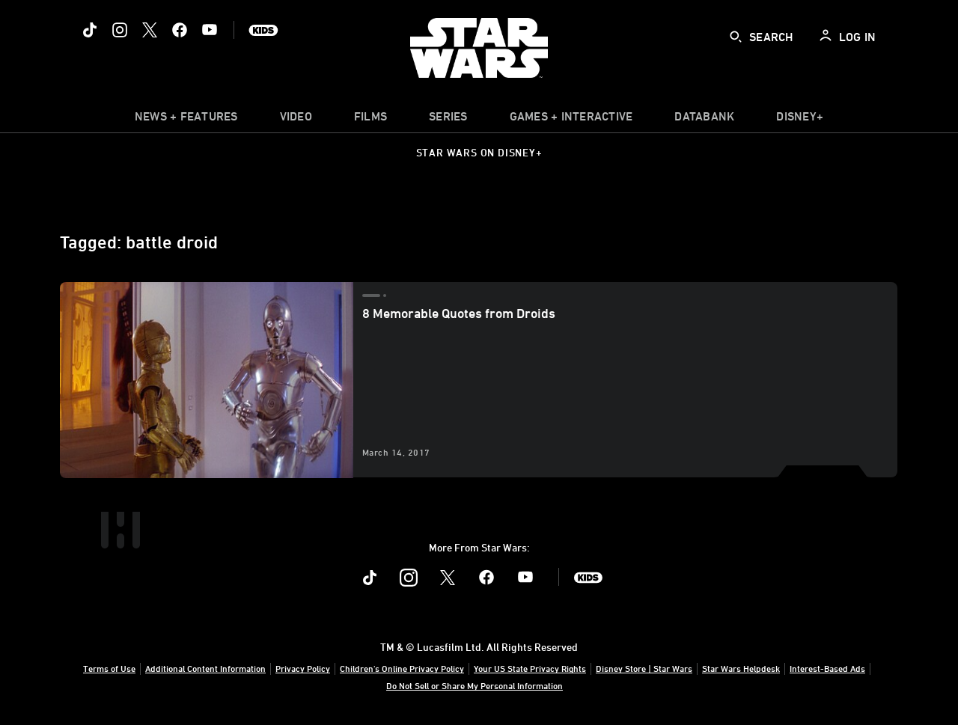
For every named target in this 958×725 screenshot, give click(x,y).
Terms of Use (109, 668)
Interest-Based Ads (827, 668)
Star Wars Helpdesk (741, 668)
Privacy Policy (302, 668)
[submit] (735, 37)
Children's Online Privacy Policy (402, 668)
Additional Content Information (205, 668)
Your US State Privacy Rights (530, 668)
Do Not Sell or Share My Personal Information (474, 685)
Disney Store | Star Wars (644, 668)
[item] (186, 119)
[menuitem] (296, 119)
